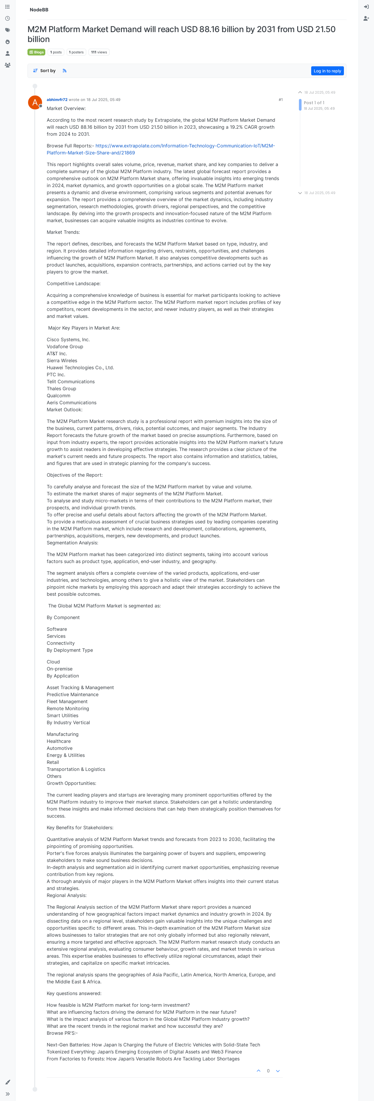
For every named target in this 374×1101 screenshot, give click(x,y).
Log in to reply (327, 70)
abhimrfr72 (57, 99)
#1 (281, 99)
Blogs (36, 52)
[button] (7, 1082)
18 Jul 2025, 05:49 (103, 99)
